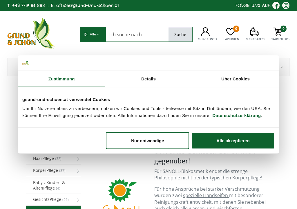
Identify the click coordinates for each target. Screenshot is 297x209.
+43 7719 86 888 (28, 5)
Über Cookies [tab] (235, 78)
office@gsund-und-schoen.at (87, 5)
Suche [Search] (180, 34)
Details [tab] (148, 78)
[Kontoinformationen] (205, 31)
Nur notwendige (147, 140)
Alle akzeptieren (232, 140)
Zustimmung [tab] (61, 78)
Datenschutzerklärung (236, 115)
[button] (93, 34)
